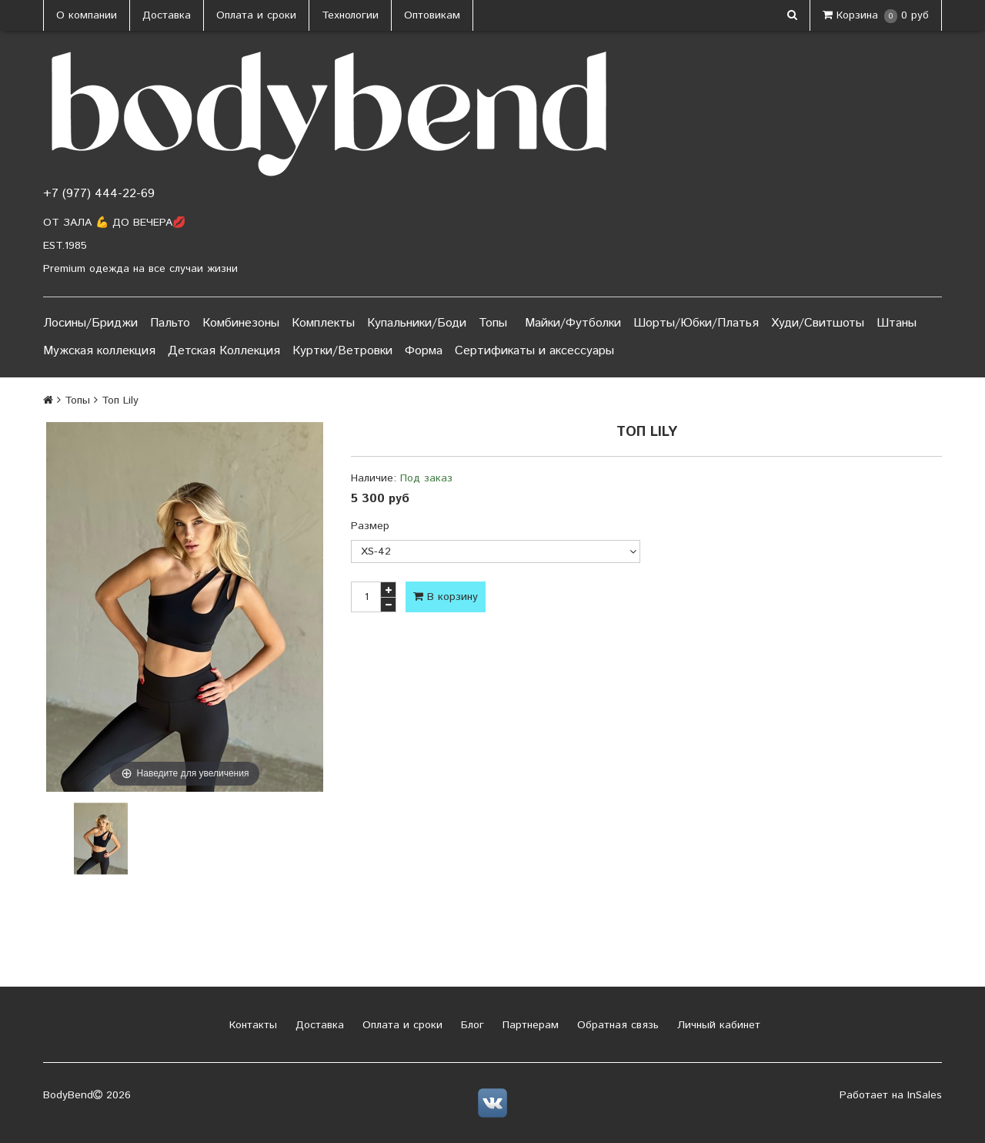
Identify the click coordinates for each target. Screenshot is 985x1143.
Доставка (166, 15)
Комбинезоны (240, 323)
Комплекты (323, 323)
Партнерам (529, 1025)
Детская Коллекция (224, 351)
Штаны (896, 323)
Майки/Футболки (573, 323)
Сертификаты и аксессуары (534, 351)
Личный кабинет (716, 1025)
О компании (86, 15)
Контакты (251, 1025)
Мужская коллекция (99, 351)
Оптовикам (432, 15)
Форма (423, 351)
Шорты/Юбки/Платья (696, 323)
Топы (493, 323)
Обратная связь (616, 1025)
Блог (470, 1025)
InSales (924, 1095)
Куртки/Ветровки (342, 351)
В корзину (445, 597)
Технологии (350, 15)
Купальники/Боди (416, 323)
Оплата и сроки (256, 15)
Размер (370, 526)
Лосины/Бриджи (90, 323)
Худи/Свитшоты (817, 323)
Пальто (170, 323)
